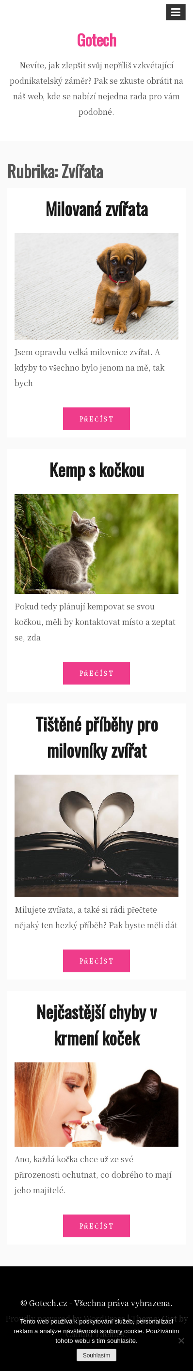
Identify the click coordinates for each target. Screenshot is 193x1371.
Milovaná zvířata (97, 208)
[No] (181, 1340)
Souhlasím (97, 1355)
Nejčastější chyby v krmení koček (96, 1024)
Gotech (96, 39)
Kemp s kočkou (96, 469)
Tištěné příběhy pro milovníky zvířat (96, 737)
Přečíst (97, 419)
